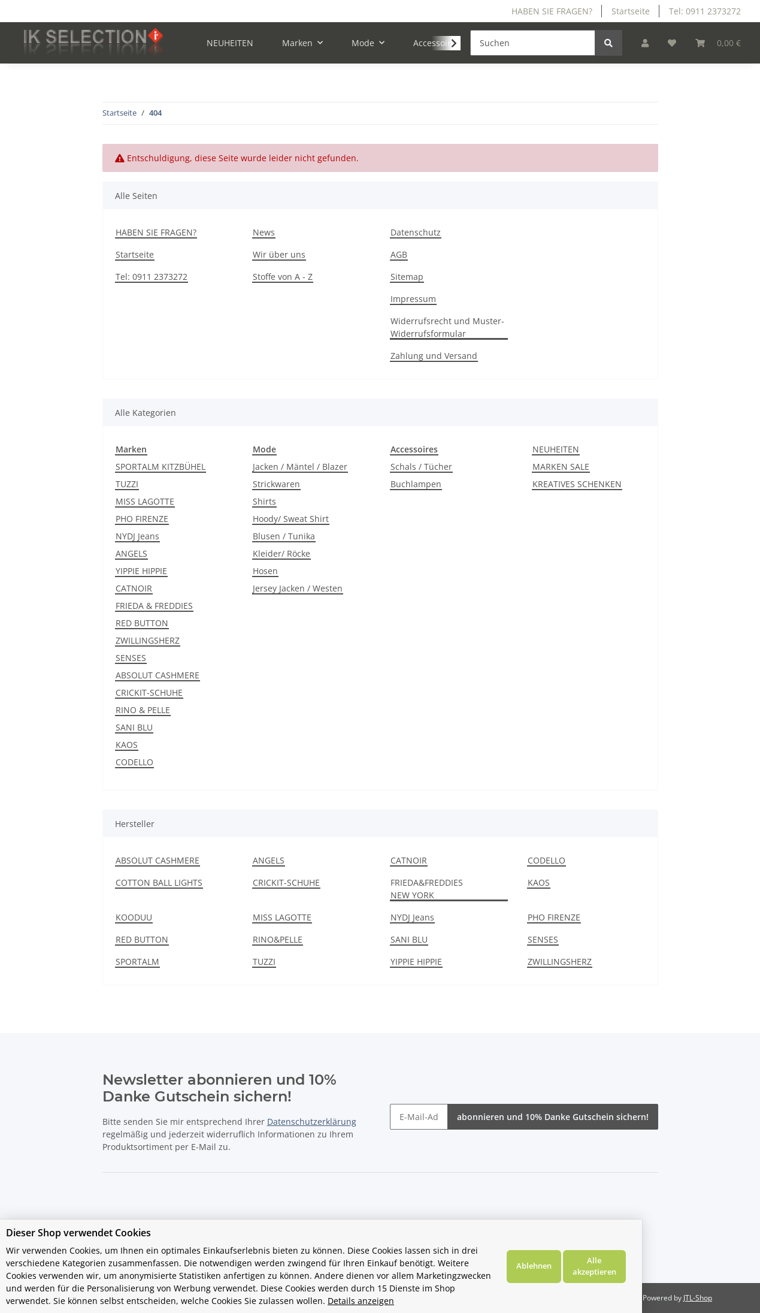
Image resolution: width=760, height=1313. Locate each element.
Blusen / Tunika (284, 536)
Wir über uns (279, 254)
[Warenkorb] (718, 43)
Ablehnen (651, 1272)
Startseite (630, 11)
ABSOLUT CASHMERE (157, 675)
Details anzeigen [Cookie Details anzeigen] (500, 1300)
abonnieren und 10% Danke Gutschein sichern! (553, 1116)
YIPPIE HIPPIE (141, 570)
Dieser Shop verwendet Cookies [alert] (78, 1245)
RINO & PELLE (143, 710)
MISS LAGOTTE (145, 501)
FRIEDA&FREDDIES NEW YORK (426, 889)
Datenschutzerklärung (311, 1121)
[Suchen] (532, 43)
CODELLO (134, 762)
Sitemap (406, 276)
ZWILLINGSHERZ (148, 640)
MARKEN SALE (560, 466)
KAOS (127, 744)
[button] (645, 43)
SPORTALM (137, 961)
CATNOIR (134, 588)
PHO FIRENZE (142, 518)
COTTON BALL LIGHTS (159, 882)
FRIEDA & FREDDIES (154, 605)
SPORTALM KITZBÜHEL (160, 466)
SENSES (131, 657)
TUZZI (127, 484)
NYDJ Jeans (137, 536)
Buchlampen (415, 484)
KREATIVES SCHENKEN (577, 484)
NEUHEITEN (555, 449)
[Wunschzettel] (672, 43)
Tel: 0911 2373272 (705, 11)
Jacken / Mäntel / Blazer (300, 466)
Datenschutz (415, 232)
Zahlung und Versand (433, 355)
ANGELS (131, 553)
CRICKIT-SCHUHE (149, 692)
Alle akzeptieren (712, 1272)
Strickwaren (276, 484)
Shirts (264, 501)
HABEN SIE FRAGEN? (551, 11)
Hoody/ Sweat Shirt (291, 518)
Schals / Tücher (421, 466)
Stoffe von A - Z (283, 276)
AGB (398, 254)
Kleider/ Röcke (281, 553)
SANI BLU (134, 727)
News (264, 232)
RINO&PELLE (277, 939)
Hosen (265, 570)
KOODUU (134, 917)
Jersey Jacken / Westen (298, 588)
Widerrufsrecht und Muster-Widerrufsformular (447, 327)
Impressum (413, 298)
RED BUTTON (142, 623)
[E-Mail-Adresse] (419, 1117)
